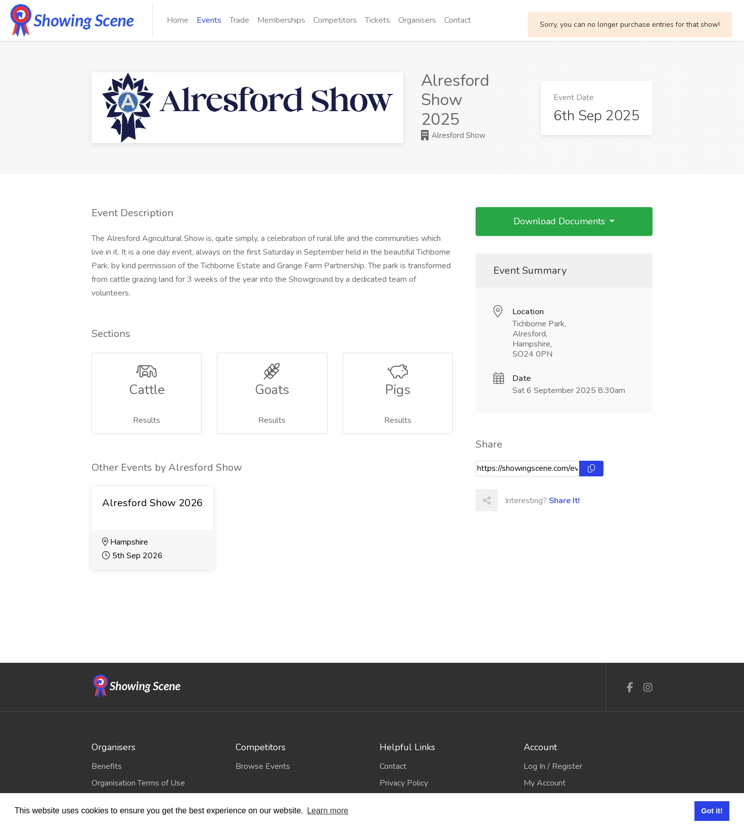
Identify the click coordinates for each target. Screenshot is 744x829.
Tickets (377, 20)
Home (178, 20)
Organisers (417, 20)
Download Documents (561, 221)
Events (209, 20)
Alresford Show (453, 135)
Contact (457, 20)
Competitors (335, 20)
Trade (239, 20)
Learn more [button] (327, 810)
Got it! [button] (711, 811)
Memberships (281, 20)
